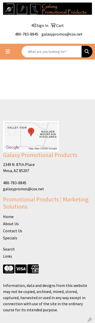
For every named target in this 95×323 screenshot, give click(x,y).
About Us (11, 223)
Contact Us (12, 230)
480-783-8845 (26, 34)
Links (7, 256)
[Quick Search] (52, 51)
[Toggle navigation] (8, 51)
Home (8, 216)
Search (9, 249)
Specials (10, 237)
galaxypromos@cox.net (62, 34)
